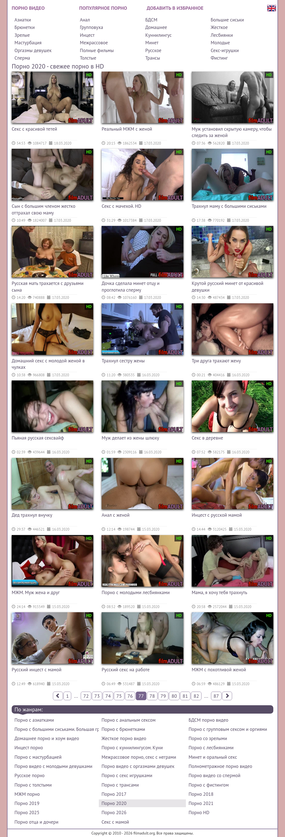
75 (119, 696)
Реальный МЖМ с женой (127, 129)
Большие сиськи (227, 20)
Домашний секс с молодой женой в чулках (48, 364)
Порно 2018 (201, 794)
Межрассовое (94, 43)
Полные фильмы (97, 50)
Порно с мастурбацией (38, 757)
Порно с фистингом (209, 785)
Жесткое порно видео (124, 738)
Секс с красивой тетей (34, 129)
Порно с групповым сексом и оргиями (228, 729)
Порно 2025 (26, 812)
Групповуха (91, 27)
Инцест (87, 35)
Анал (85, 20)
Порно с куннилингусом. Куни (132, 748)
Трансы (152, 58)
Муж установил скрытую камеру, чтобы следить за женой (232, 132)
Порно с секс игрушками (127, 775)
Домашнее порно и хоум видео (46, 738)
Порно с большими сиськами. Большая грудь (56, 729)
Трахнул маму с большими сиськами (229, 206)
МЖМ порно (27, 794)
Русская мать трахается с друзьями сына (47, 286)
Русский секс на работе (125, 670)
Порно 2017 (114, 794)
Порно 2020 (114, 803)
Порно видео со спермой (214, 775)
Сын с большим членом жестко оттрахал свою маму (43, 209)
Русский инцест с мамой (37, 670)
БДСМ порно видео (209, 720)
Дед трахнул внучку (32, 515)
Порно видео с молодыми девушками (53, 766)
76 (130, 696)
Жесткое (219, 27)
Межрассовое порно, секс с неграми (139, 757)
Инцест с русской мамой (217, 515)
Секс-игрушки (225, 50)
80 (174, 696)
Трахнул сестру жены (123, 361)
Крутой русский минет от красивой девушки (228, 286)
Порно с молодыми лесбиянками (135, 592)
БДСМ (151, 20)
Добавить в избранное (175, 8)
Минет (151, 43)
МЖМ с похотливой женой (219, 670)
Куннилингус (158, 35)
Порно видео (28, 8)
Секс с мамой (115, 822)
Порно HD (199, 812)
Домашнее (156, 27)
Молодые (220, 43)
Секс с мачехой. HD (121, 206)
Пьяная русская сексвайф (38, 438)
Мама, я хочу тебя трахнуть (219, 592)
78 (152, 696)
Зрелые (22, 35)
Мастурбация (27, 43)
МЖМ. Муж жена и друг (36, 592)
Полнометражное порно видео (220, 766)
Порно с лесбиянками (211, 748)
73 (97, 696)
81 (185, 696)
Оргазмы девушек (32, 50)
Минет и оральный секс (213, 757)
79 (163, 696)
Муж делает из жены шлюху (130, 438)
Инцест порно (28, 748)
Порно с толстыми (33, 785)
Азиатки (22, 20)
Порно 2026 (114, 812)
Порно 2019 (26, 803)
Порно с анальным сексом (129, 720)
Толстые (88, 58)
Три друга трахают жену (216, 361)
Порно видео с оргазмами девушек (138, 766)
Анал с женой (115, 515)
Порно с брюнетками (123, 729)
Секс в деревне (207, 438)
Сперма (22, 58)
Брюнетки (24, 27)
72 (86, 696)
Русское (153, 50)
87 (216, 696)
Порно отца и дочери (36, 822)
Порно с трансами (120, 785)
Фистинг (219, 58)
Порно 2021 (201, 803)
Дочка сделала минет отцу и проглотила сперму (130, 286)
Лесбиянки (222, 35)
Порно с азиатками (34, 720)
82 (196, 696)
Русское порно (29, 775)
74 (108, 696)
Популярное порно (103, 8)
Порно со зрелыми (208, 738)
